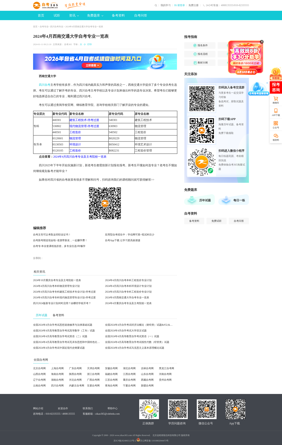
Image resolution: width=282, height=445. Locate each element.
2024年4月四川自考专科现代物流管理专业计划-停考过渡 (64, 297)
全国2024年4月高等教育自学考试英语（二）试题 (60, 336)
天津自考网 (93, 368)
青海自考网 (111, 385)
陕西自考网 (75, 374)
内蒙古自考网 (76, 385)
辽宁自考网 (39, 380)
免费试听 (217, 221)
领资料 (276, 140)
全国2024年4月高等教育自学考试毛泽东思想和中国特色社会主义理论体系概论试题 (79, 342)
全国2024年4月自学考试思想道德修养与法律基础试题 (62, 325)
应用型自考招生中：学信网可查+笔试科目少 (129, 234)
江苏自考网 (111, 380)
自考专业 (44, 26)
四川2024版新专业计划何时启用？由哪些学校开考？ (62, 303)
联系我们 (88, 408)
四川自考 (44, 84)
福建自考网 (111, 374)
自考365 (68, 44)
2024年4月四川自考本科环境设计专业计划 (128, 286)
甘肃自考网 (93, 385)
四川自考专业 (56, 26)
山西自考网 (39, 374)
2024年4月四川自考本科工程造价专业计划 (128, 280)
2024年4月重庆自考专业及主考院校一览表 (128, 303)
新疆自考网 (147, 385)
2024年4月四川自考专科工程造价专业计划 (128, 291)
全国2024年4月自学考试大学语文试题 (126, 330)
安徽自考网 (111, 368)
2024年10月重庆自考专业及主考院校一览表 (57, 280)
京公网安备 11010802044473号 (153, 440)
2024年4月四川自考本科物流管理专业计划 (56, 286)
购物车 (276, 103)
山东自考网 (147, 374)
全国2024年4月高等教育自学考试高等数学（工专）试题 (64, 330)
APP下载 (276, 115)
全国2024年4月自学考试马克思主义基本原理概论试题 (134, 348)
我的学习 (166, 5)
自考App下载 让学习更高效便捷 (122, 240)
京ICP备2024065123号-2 (124, 440)
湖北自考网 (129, 368)
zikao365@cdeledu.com (107, 413)
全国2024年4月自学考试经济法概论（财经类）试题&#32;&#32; (140, 325)
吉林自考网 (147, 368)
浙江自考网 (93, 374)
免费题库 (95, 15)
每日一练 (239, 200)
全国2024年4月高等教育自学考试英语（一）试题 (132, 336)
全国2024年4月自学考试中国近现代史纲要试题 (59, 348)
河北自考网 (75, 380)
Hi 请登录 (179, 5)
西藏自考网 (147, 380)
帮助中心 (113, 408)
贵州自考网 (165, 380)
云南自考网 (39, 385)
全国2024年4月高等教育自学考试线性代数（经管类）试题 (137, 342)
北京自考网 (39, 368)
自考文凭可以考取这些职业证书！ (52, 234)
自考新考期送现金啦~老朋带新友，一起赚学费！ (60, 240)
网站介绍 (38, 408)
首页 (41, 15)
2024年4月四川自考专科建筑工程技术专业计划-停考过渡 (64, 291)
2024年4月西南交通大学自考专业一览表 (127, 297)
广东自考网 (75, 368)
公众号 (276, 127)
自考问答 (140, 15)
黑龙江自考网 (166, 368)
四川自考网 (57, 385)
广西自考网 (93, 380)
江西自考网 (129, 374)
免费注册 (193, 5)
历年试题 (205, 200)
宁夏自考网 (129, 385)
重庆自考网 (129, 380)
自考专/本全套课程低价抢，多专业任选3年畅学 (59, 246)
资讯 (74, 15)
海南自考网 (57, 374)
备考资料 (118, 15)
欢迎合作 (63, 408)
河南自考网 (165, 374)
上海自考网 (57, 368)
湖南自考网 (57, 380)
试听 (57, 15)
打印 (89, 44)
